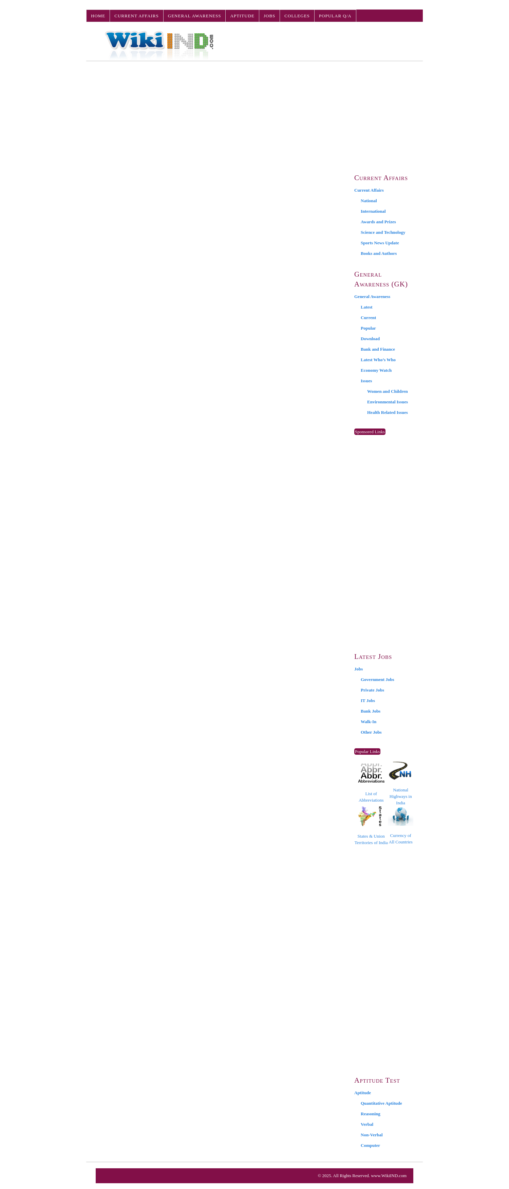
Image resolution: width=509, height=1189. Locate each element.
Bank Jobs (370, 711)
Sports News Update (380, 242)
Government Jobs (377, 679)
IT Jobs (368, 700)
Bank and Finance (378, 349)
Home (98, 15)
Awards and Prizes (378, 221)
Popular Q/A (335, 15)
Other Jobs (371, 732)
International (373, 211)
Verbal (367, 1124)
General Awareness (194, 15)
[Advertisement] (254, 112)
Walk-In (368, 721)
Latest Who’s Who (378, 359)
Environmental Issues (387, 401)
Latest (367, 307)
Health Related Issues (387, 412)
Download (370, 338)
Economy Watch (376, 370)
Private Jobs (372, 690)
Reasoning (370, 1113)
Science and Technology (383, 232)
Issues (366, 380)
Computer (370, 1145)
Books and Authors (379, 253)
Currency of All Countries (400, 825)
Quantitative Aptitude (381, 1103)
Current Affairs (136, 15)
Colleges (296, 15)
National (369, 200)
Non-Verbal (372, 1134)
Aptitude (242, 15)
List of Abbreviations (371, 783)
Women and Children (387, 391)
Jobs (269, 15)
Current (368, 317)
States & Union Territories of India (371, 825)
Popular (368, 328)
